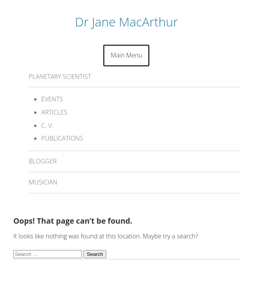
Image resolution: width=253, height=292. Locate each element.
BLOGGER (43, 161)
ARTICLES (54, 112)
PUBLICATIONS (62, 138)
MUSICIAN (43, 182)
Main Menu (126, 55)
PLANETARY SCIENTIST (60, 76)
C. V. (47, 125)
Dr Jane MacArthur (126, 21)
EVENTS (52, 99)
